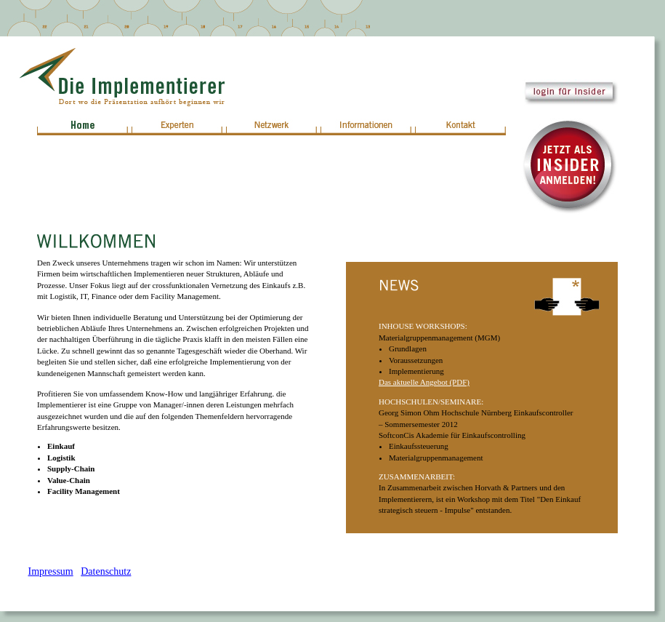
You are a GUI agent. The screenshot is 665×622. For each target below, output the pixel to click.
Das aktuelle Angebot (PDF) (424, 382)
